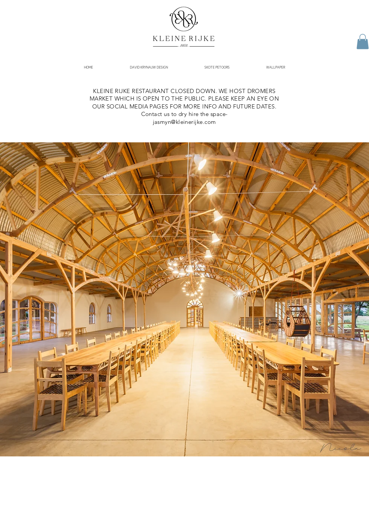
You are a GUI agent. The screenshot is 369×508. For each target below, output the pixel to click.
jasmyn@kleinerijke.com (184, 121)
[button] (362, 41)
